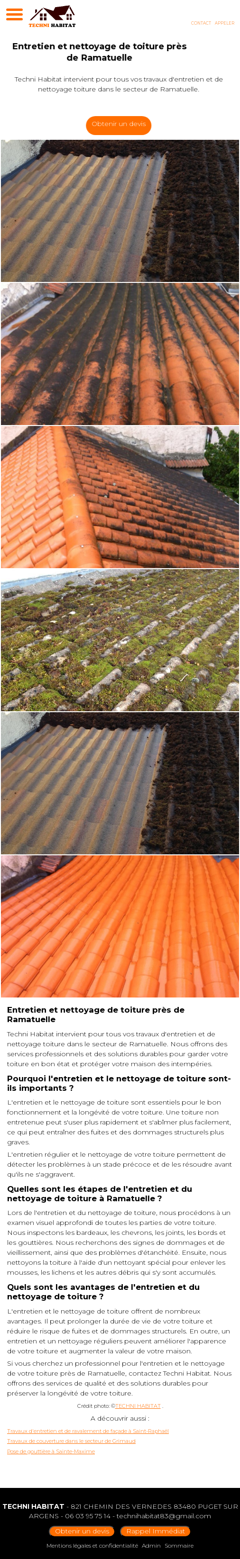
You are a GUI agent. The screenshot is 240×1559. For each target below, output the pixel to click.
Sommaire (179, 1545)
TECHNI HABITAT (138, 1406)
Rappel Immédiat (155, 1531)
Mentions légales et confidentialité (92, 1545)
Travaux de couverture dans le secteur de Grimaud (71, 1441)
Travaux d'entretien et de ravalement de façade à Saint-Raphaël (88, 1431)
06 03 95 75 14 (88, 1516)
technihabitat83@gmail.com (164, 1516)
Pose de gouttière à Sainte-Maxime (51, 1451)
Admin (151, 1545)
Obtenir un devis (125, 123)
